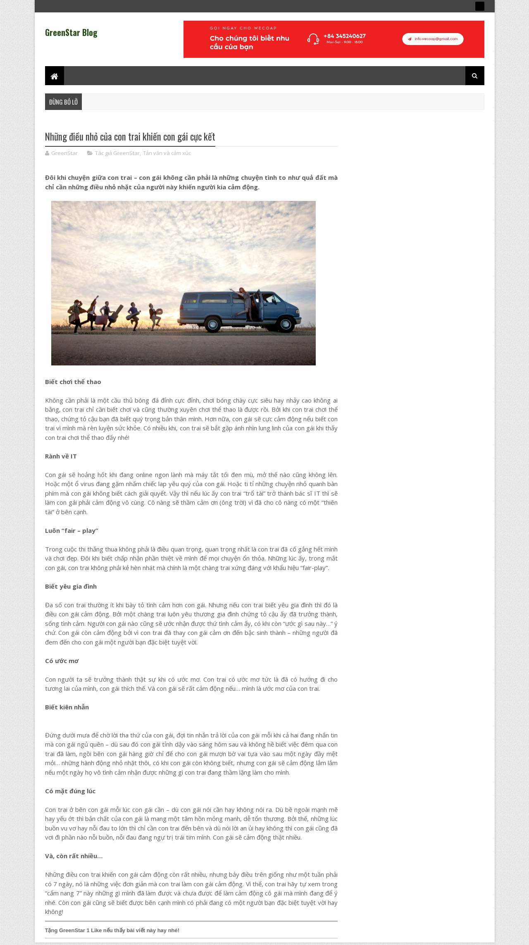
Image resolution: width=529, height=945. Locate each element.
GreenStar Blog (71, 32)
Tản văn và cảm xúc (167, 153)
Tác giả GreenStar (117, 153)
